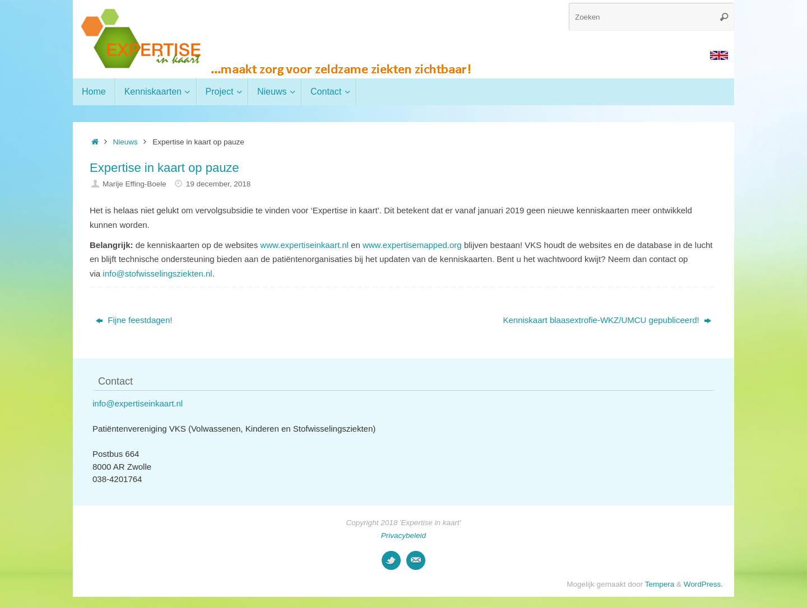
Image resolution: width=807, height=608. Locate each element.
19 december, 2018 (218, 184)
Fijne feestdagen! (134, 320)
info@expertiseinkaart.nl (137, 403)
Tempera (660, 584)
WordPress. (703, 584)
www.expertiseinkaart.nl (304, 245)
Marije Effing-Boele (134, 184)
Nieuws (125, 142)
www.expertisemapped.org (412, 245)
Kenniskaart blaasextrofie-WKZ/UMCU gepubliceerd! (607, 320)
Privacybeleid (403, 535)
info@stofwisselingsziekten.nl (157, 273)
